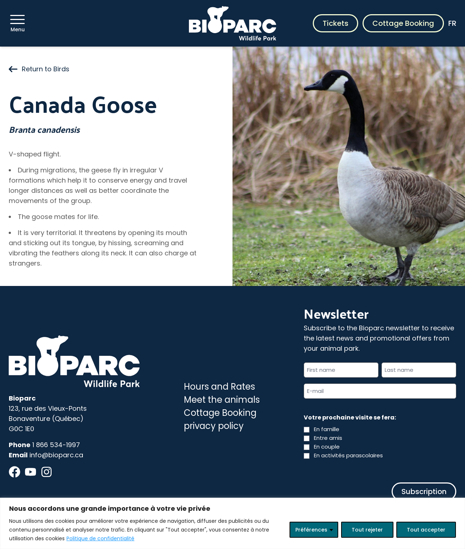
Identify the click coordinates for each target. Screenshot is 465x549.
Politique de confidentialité (100, 538)
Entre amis (328, 438)
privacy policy (214, 426)
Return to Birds (39, 68)
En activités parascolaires (348, 455)
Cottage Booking (403, 23)
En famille (326, 429)
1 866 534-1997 (56, 444)
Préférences (311, 529)
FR (452, 23)
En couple (327, 446)
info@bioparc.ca (56, 455)
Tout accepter (426, 529)
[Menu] (17, 19)
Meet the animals (222, 400)
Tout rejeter (367, 529)
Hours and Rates (219, 387)
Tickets (335, 23)
